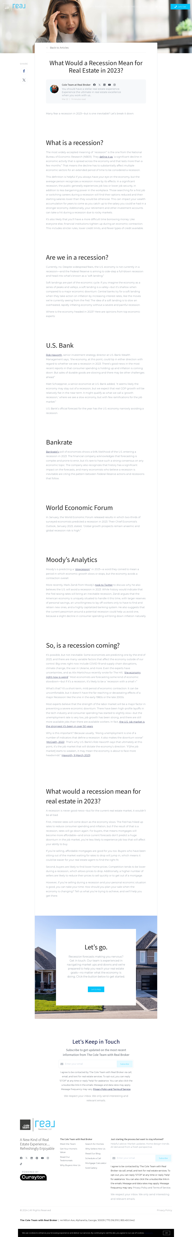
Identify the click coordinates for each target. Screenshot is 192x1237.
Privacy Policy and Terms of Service (112, 1089)
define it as (106, 156)
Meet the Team (68, 1144)
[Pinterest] (37, 1158)
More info (149, 1233)
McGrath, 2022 (55, 742)
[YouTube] (42, 1158)
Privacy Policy (164, 1210)
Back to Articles (59, 47)
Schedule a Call (93, 1158)
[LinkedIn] (32, 1158)
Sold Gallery (91, 1168)
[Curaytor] (33, 1180)
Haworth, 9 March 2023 (76, 755)
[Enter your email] (90, 1064)
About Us (78, 6)
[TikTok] (21, 1164)
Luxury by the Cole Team (133, 6)
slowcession (82, 569)
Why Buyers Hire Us (70, 1165)
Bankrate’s (52, 451)
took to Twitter (104, 585)
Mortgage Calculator (95, 1163)
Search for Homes (94, 1144)
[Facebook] (21, 1158)
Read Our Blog (92, 1153)
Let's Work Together (101, 6)
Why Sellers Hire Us (95, 1148)
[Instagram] (48, 1158)
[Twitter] (26, 1158)
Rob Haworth (54, 355)
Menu (160, 6)
